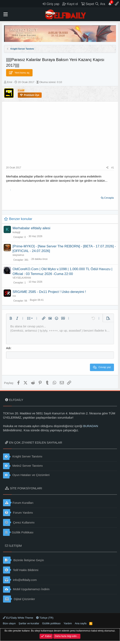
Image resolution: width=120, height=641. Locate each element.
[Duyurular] (109, 3)
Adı (8, 348)
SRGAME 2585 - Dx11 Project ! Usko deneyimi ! (49, 292)
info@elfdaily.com (20, 579)
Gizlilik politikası (51, 623)
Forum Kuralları (18, 502)
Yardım (68, 623)
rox (14, 296)
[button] (5, 14)
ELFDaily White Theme (18, 617)
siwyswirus (18, 255)
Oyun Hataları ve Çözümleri (26, 475)
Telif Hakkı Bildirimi (20, 570)
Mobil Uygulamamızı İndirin (26, 589)
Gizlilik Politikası (18, 532)
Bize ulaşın (9, 623)
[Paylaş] (107, 167)
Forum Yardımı (18, 512)
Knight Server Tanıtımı (22, 456)
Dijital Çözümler (19, 599)
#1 (112, 167)
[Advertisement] (60, 136)
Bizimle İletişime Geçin (23, 560)
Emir (10, 82)
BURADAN (90, 426)
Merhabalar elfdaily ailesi (31, 228)
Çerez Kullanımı (19, 522)
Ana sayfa (80, 623)
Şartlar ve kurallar (29, 623)
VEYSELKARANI (22, 277)
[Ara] (100, 4)
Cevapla (109, 197)
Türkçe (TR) (45, 617)
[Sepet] (87, 4)
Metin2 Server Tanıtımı (23, 466)
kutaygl (16, 232)
